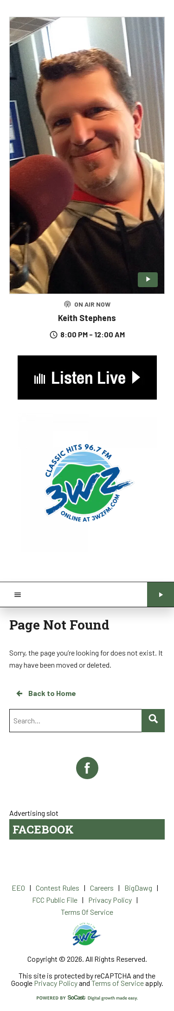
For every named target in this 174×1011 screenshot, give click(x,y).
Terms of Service (117, 982)
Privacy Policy (55, 982)
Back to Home (45, 693)
